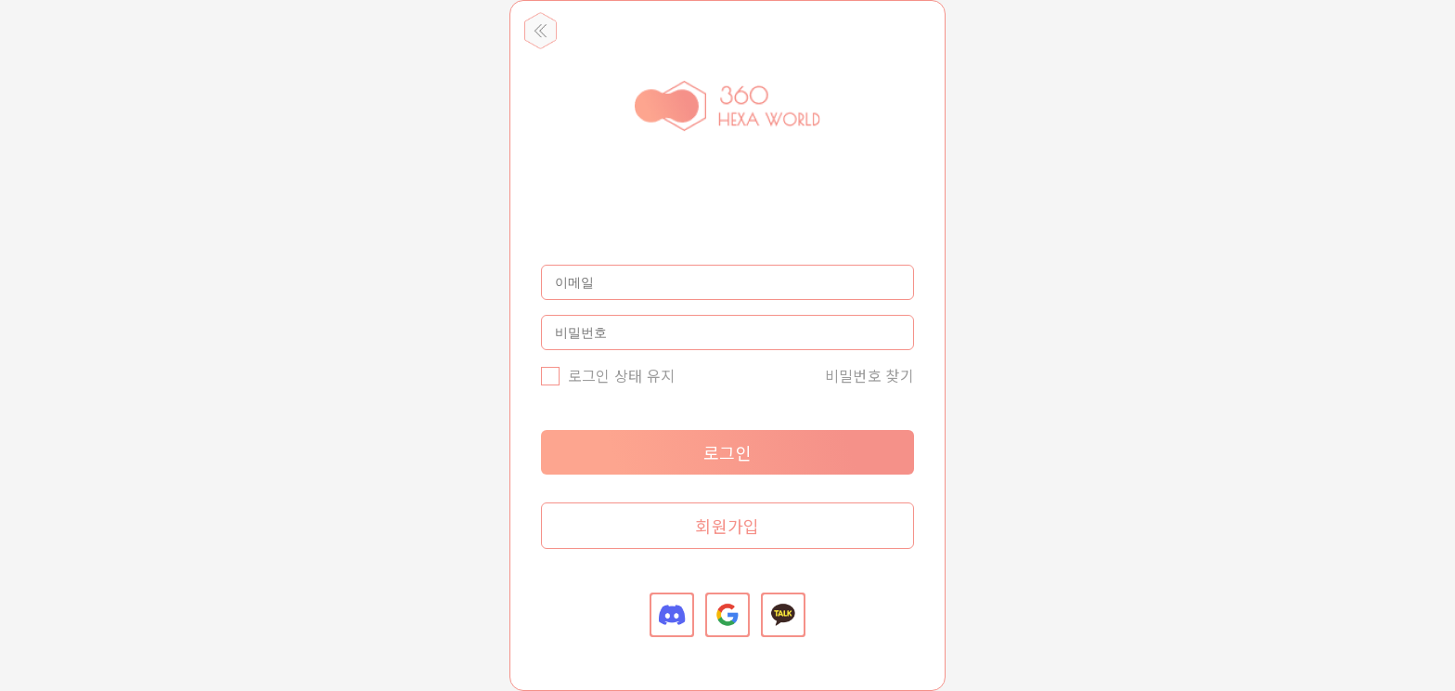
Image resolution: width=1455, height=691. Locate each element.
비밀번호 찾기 (869, 375)
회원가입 (727, 526)
